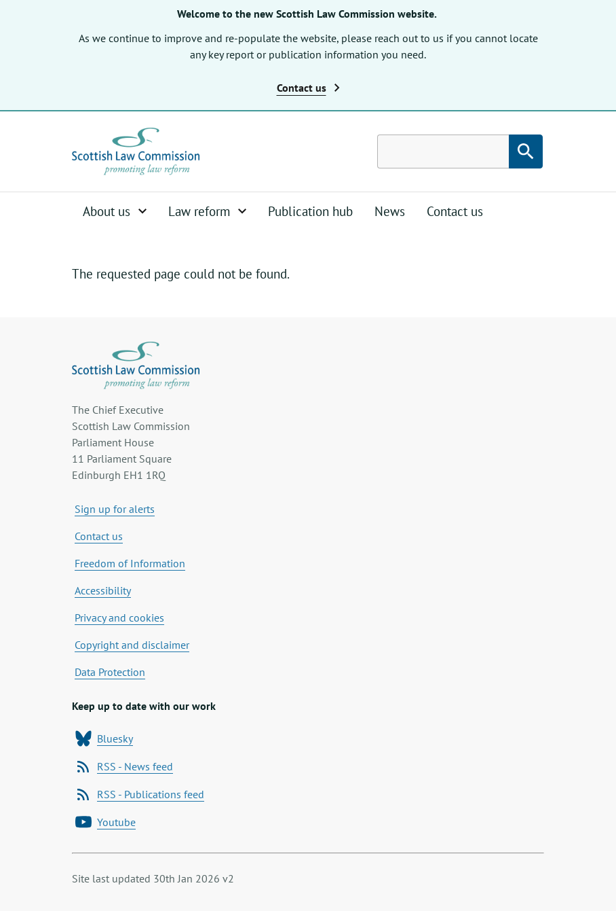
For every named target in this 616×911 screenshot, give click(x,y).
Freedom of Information (130, 563)
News (389, 211)
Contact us (455, 211)
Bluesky (104, 738)
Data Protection (110, 672)
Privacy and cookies (119, 617)
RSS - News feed (124, 766)
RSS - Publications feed (139, 794)
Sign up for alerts (115, 509)
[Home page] (135, 151)
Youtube (105, 822)
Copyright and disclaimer (132, 644)
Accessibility (103, 590)
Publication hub (310, 211)
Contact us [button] (308, 87)
